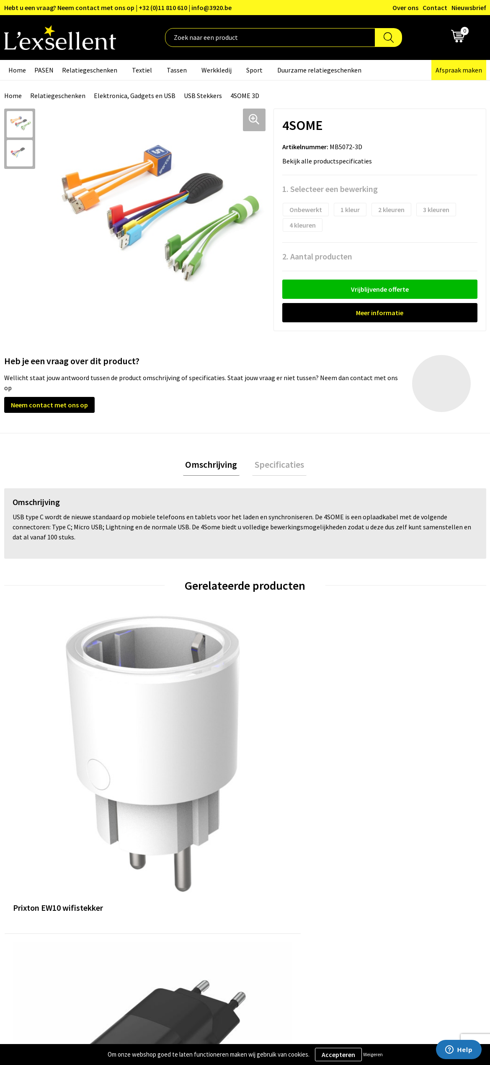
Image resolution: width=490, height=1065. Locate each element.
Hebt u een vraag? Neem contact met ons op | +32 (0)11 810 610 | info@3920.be (118, 7)
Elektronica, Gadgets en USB (134, 95)
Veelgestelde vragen (223, 883)
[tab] (214, 465)
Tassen (177, 70)
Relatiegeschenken (89, 70)
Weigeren (373, 1054)
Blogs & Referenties (222, 858)
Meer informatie (379, 312)
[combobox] (270, 37)
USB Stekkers (203, 95)
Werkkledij (216, 70)
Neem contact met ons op (49, 405)
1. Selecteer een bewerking (330, 189)
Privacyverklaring (396, 858)
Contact (435, 7)
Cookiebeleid (390, 870)
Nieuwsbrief (468, 7)
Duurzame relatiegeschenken (319, 70)
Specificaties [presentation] (277, 466)
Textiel (142, 70)
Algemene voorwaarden (405, 845)
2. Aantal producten (317, 256)
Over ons (405, 7)
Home (17, 70)
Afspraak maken (459, 70)
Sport (254, 70)
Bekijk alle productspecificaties (329, 161)
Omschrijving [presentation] (214, 466)
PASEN (44, 70)
